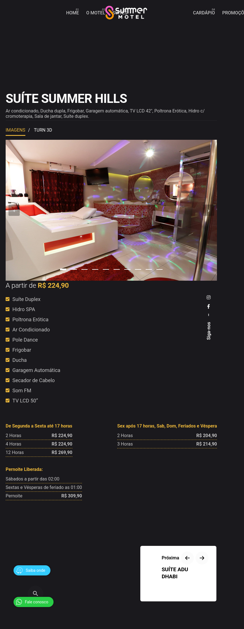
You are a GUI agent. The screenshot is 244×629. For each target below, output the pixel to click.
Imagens (15, 130)
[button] (63, 269)
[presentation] (14, 210)
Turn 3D (43, 130)
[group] (73, 12)
